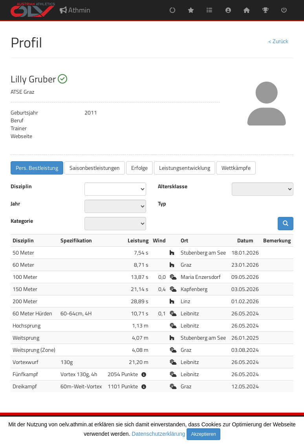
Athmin (75, 10)
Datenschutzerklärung (158, 434)
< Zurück (278, 41)
